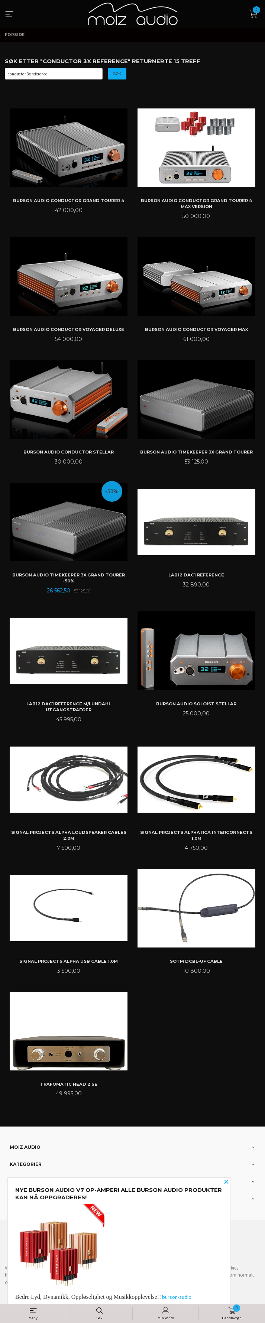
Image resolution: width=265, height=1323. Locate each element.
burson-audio (176, 1297)
